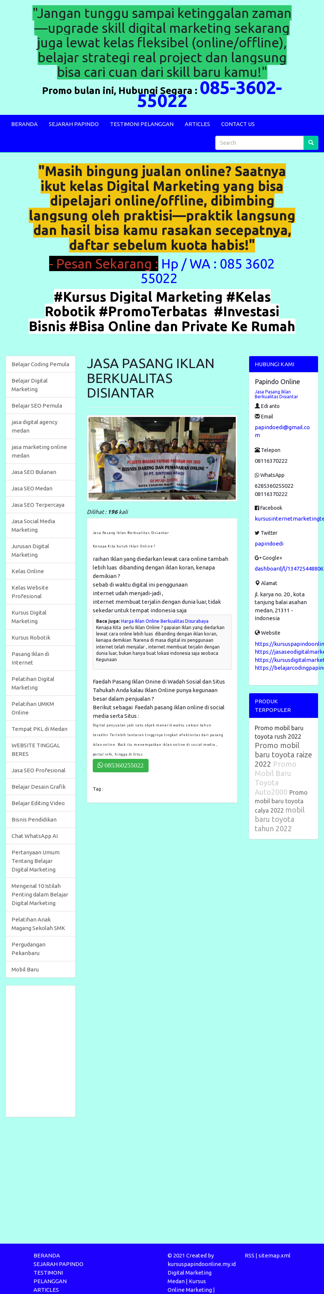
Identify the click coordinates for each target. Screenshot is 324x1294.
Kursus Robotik (31, 637)
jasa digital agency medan (34, 426)
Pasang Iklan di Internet (30, 658)
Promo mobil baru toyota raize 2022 (283, 754)
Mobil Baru (25, 969)
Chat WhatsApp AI (35, 836)
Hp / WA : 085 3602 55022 (207, 271)
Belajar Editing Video (38, 803)
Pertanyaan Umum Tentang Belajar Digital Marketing (36, 861)
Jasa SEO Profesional (39, 770)
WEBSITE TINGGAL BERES (36, 749)
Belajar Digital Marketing (30, 384)
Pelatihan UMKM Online (33, 708)
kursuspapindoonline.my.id (202, 1264)
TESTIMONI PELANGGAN (142, 124)
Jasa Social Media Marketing (33, 525)
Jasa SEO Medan (32, 488)
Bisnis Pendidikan (34, 819)
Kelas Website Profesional (30, 591)
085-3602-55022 (209, 93)
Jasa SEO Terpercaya (38, 505)
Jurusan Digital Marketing (30, 550)
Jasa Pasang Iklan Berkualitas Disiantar (276, 394)
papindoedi (269, 543)
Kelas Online (28, 571)
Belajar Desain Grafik (39, 786)
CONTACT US (238, 124)
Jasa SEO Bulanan (34, 472)
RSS (249, 1255)
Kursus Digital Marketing (29, 616)
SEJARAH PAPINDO (74, 124)
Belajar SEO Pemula (37, 405)
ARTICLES (197, 124)
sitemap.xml (274, 1255)
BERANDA (24, 124)
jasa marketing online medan (39, 451)
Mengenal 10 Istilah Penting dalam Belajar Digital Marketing (40, 894)
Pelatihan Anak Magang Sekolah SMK (38, 923)
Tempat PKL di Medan (39, 729)
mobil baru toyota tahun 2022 (280, 819)
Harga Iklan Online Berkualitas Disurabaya (165, 621)
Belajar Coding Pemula (40, 364)
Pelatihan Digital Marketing (33, 683)
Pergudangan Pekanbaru (28, 948)
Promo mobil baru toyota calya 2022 (281, 801)
